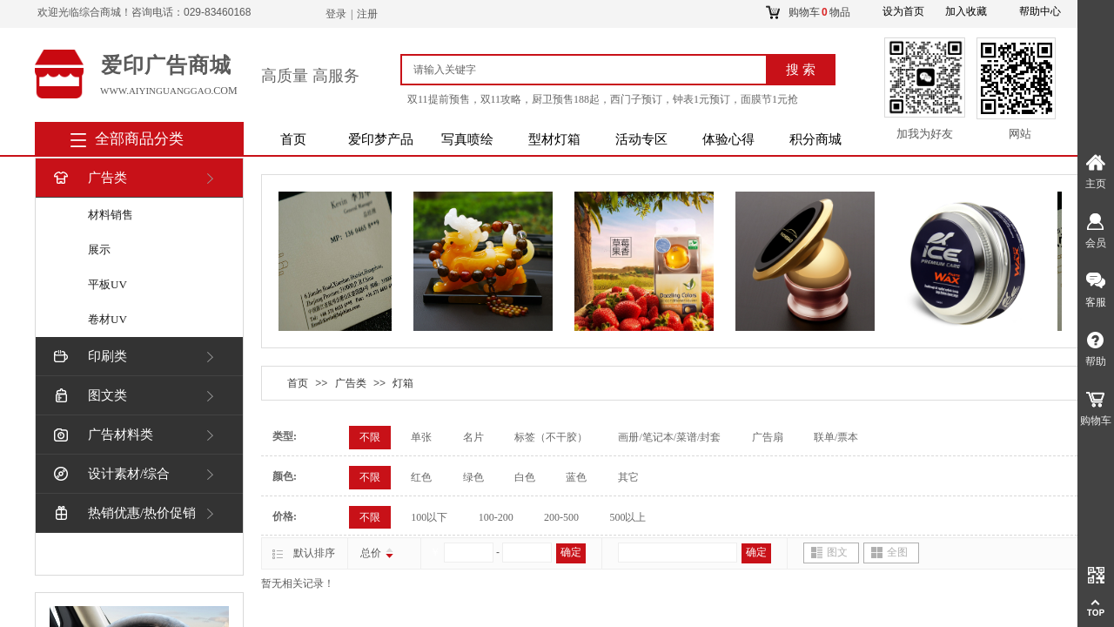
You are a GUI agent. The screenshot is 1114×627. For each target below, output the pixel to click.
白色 (524, 477)
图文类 (88, 396)
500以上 (627, 517)
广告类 (88, 178)
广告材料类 (101, 435)
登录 (335, 14)
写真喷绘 (467, 139)
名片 (473, 437)
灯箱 (403, 383)
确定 (570, 552)
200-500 (561, 517)
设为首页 (903, 11)
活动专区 (641, 139)
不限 (369, 437)
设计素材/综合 (110, 474)
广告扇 (767, 437)
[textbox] (590, 69)
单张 (421, 437)
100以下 (429, 517)
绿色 (473, 477)
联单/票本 (836, 437)
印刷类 (88, 356)
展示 (99, 249)
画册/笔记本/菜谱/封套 (669, 437)
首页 (293, 139)
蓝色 (576, 477)
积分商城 (815, 139)
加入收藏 (966, 11)
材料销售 (110, 214)
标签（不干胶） (550, 437)
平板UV (107, 284)
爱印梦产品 (380, 139)
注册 (367, 14)
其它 (628, 477)
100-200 (496, 517)
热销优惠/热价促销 (123, 513)
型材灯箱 (554, 139)
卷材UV (107, 319)
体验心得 (728, 139)
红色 (421, 477)
